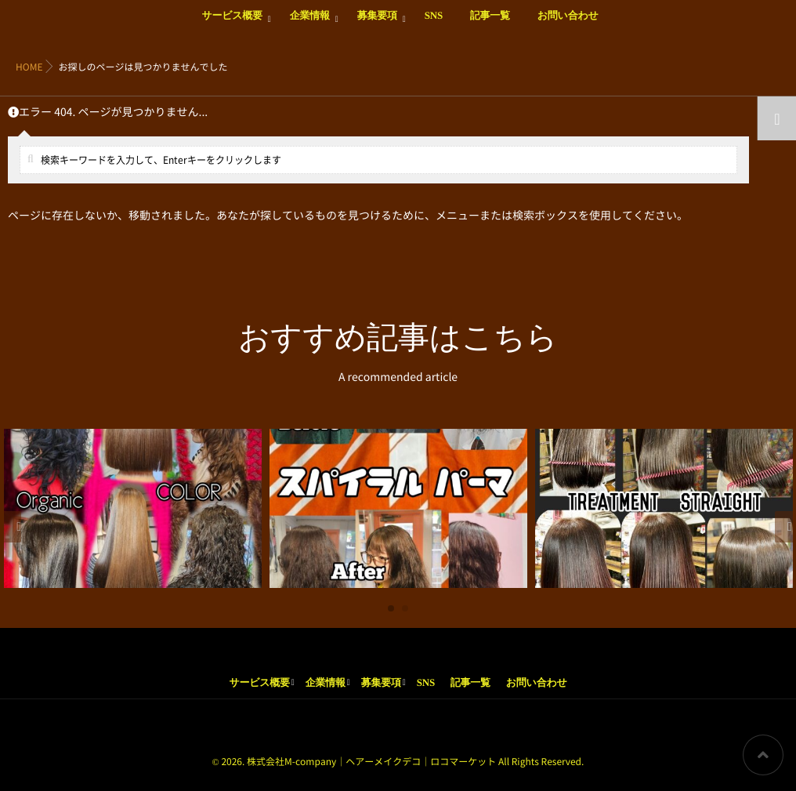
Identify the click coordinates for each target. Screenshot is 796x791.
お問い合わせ (568, 24)
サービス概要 (231, 24)
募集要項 (377, 24)
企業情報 (310, 24)
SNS (434, 24)
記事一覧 (490, 24)
